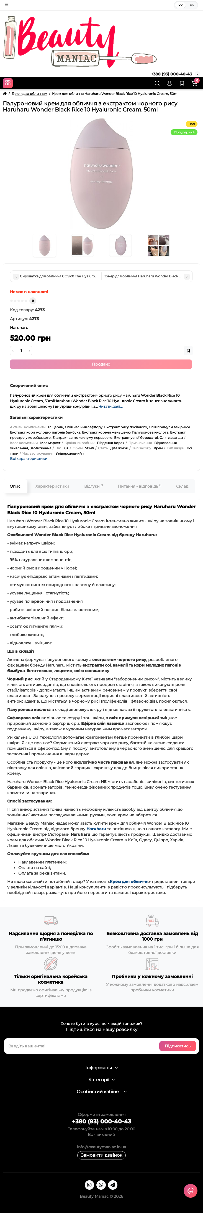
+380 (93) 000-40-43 (171, 74)
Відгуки (93, 486)
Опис (15, 486)
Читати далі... (111, 406)
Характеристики (52, 486)
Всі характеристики (28, 458)
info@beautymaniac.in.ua (101, 1146)
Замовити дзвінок (101, 1155)
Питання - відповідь (139, 486)
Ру (192, 5)
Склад (182, 486)
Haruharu (96, 828)
